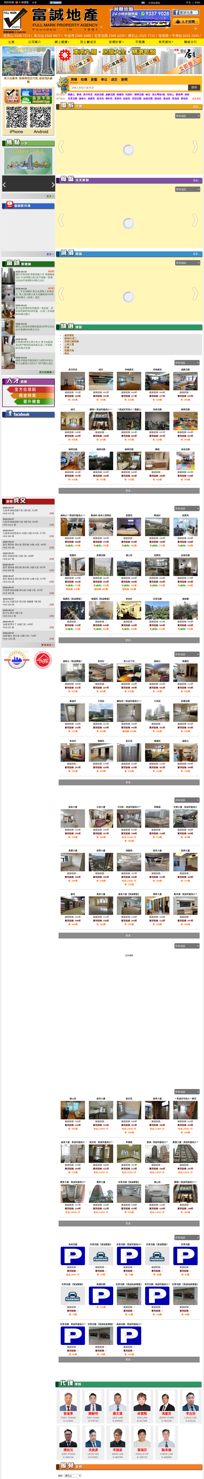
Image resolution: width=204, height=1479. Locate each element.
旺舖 (66, 347)
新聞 (124, 79)
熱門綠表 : (61, 98)
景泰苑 (117, 98)
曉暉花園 (139, 94)
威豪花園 (110, 94)
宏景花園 (72, 98)
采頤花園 (136, 98)
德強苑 (157, 98)
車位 (104, 79)
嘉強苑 (166, 98)
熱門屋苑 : (61, 94)
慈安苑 (100, 98)
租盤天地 (69, 350)
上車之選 (69, 344)
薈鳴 (79, 94)
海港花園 (99, 94)
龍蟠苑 (120, 94)
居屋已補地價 (71, 341)
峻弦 (148, 94)
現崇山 (170, 94)
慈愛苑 (91, 98)
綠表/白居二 (70, 338)
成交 (114, 79)
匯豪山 (71, 94)
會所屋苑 (69, 335)
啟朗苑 (126, 98)
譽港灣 (179, 94)
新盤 (94, 79)
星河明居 (88, 94)
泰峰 (187, 94)
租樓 (84, 79)
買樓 (74, 79)
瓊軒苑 (108, 98)
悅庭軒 (128, 94)
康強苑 (184, 98)
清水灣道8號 (158, 94)
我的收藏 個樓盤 (16, 2)
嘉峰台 (82, 98)
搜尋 (194, 87)
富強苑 (175, 98)
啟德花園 (148, 98)
